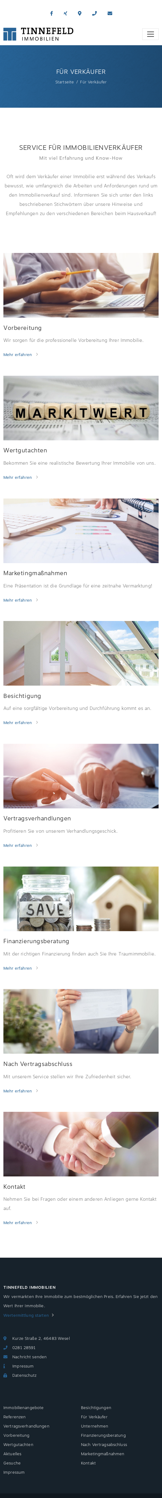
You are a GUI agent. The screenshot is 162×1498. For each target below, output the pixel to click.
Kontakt (88, 1463)
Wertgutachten (18, 1445)
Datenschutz (24, 1375)
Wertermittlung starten (26, 1315)
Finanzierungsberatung (103, 1435)
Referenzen (14, 1417)
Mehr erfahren (18, 355)
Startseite (64, 82)
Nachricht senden (29, 1357)
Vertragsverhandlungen (26, 1426)
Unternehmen (94, 1426)
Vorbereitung (16, 1435)
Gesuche (12, 1463)
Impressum (23, 1366)
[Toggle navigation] (150, 34)
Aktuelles (12, 1454)
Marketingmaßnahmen (102, 1454)
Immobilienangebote (23, 1408)
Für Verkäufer (94, 1417)
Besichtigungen (96, 1408)
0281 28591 (24, 1348)
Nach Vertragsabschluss (104, 1445)
